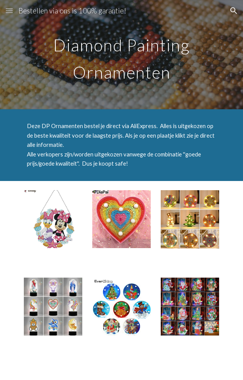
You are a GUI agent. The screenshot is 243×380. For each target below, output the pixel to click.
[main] (121, 55)
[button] (9, 10)
